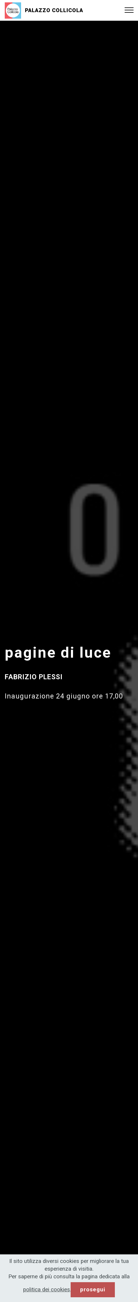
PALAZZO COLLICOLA (54, 10)
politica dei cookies (46, 1289)
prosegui (92, 1289)
